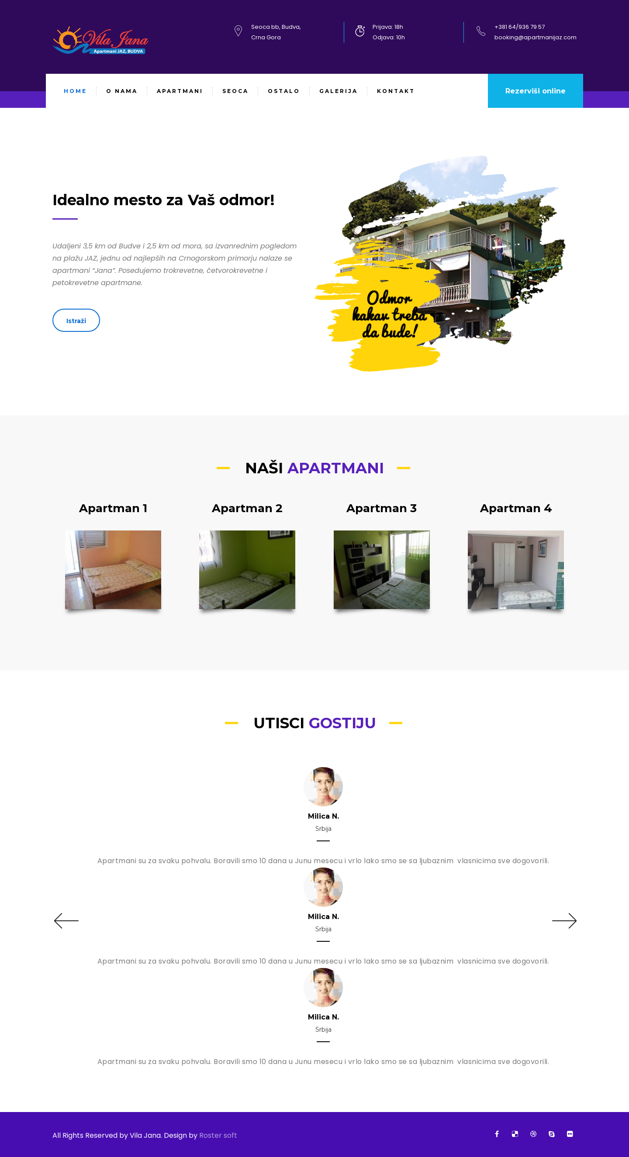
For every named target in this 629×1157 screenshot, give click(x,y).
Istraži (76, 321)
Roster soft (217, 1135)
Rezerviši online (535, 91)
